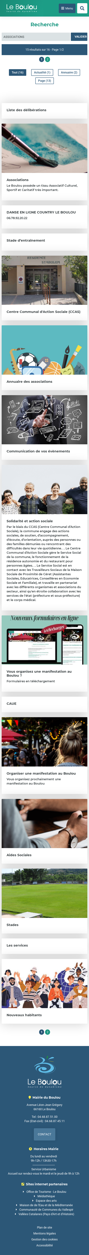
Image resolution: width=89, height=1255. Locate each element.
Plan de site (44, 1227)
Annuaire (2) (69, 72)
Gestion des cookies (44, 1239)
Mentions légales (44, 1233)
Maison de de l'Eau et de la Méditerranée (46, 1205)
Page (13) (44, 80)
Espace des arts (46, 1200)
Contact (44, 1134)
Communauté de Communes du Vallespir (46, 1209)
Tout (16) (17, 72)
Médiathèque (46, 1196)
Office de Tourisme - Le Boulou (46, 1191)
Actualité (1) (42, 72)
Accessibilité (44, 1245)
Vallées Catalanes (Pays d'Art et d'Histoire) (46, 1214)
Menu (69, 8)
